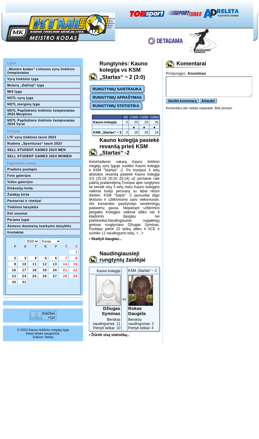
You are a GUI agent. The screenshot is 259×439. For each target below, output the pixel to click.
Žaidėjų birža (18, 194)
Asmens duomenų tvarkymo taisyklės (39, 226)
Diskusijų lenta (20, 188)
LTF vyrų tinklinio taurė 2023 (31, 137)
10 (24, 264)
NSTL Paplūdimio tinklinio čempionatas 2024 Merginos (41, 112)
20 (55, 270)
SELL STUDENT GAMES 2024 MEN (36, 150)
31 (24, 282)
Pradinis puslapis (22, 169)
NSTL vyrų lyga (20, 98)
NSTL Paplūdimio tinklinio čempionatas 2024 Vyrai (41, 122)
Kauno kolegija (105, 122)
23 (14, 276)
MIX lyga (14, 91)
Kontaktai (15, 232)
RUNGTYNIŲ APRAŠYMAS (117, 97)
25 (34, 276)
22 (75, 270)
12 (45, 264)
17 (24, 270)
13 (55, 264)
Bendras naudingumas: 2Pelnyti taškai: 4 (143, 302)
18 (34, 270)
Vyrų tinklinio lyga (22, 79)
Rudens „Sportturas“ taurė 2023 (34, 143)
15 (75, 264)
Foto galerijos (19, 175)
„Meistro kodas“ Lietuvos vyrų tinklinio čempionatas (41, 70)
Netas (49, 337)
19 (45, 270)
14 (65, 264)
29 (75, 276)
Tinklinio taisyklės (22, 207)
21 (65, 270)
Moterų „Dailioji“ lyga (25, 85)
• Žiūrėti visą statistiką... (109, 335)
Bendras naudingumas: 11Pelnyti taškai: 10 (105, 302)
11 (34, 264)
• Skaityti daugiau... (105, 239)
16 (14, 270)
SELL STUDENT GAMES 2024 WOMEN (39, 156)
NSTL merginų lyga (23, 104)
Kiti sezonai (17, 213)
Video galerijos (20, 182)
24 (24, 276)
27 (55, 276)
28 (65, 276)
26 (45, 276)
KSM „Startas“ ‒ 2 (107, 132)
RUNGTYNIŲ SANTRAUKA (117, 89)
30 (14, 282)
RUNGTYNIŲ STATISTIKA (116, 106)
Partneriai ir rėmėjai (24, 201)
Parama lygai (18, 219)
